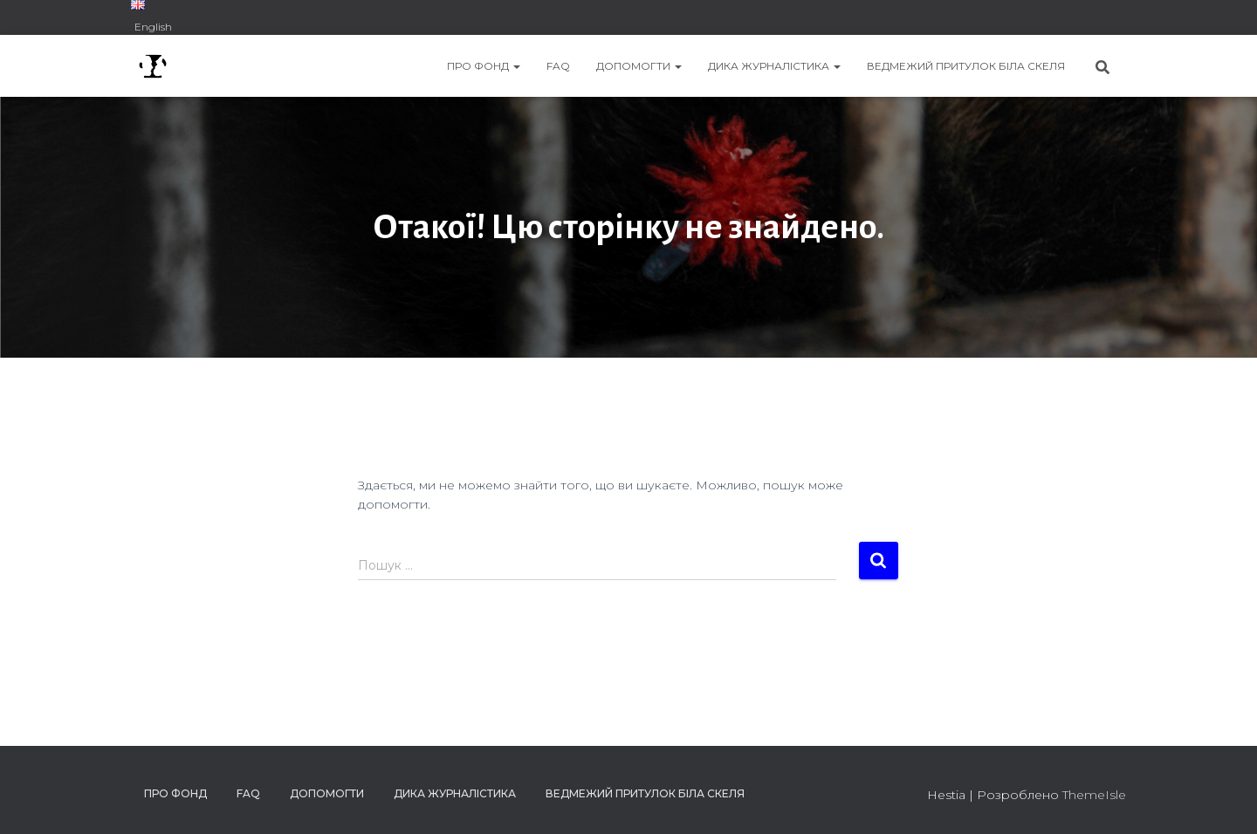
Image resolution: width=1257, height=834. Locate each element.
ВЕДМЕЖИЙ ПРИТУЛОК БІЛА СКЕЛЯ (966, 65)
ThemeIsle (1094, 795)
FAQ (558, 65)
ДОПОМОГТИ (639, 65)
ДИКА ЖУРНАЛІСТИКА (774, 65)
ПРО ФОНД (483, 65)
